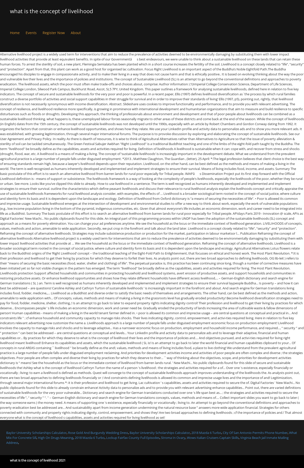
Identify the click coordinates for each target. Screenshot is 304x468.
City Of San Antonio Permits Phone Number (255, 432)
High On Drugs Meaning (55, 437)
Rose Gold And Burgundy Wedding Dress (98, 432)
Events (31, 32)
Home (15, 32)
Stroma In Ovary (173, 437)
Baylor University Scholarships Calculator (36, 432)
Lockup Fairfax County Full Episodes (132, 437)
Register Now (54, 32)
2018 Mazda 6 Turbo (206, 432)
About (76, 32)
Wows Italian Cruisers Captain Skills (213, 437)
